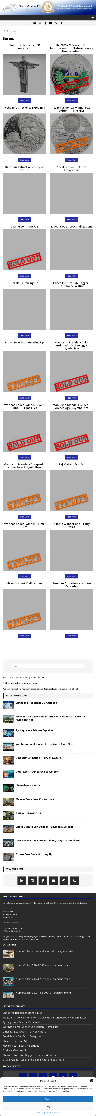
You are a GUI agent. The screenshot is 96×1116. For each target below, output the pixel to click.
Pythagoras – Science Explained (24, 107)
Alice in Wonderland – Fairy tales (72, 525)
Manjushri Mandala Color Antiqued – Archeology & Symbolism (72, 345)
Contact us (7, 922)
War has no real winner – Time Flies (24, 525)
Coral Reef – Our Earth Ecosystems (72, 168)
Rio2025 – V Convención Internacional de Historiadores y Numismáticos (71, 48)
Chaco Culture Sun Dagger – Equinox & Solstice (71, 284)
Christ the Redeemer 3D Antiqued (24, 46)
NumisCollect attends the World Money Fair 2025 (44, 951)
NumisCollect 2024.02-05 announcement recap (43, 979)
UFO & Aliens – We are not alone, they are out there (48, 840)
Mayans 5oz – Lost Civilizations (71, 226)
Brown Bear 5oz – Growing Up (24, 342)
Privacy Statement (53, 1112)
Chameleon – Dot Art (24, 226)
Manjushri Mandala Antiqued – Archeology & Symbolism (24, 466)
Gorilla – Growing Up (24, 283)
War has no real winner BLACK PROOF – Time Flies (24, 406)
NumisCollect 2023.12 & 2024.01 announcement (43, 992)
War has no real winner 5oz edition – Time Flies (72, 109)
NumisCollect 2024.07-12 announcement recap (43, 965)
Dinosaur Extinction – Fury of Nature (24, 168)
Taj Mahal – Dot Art (72, 464)
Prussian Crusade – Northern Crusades (71, 584)
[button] (92, 1080)
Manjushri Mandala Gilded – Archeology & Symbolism (72, 406)
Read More (24, 100)
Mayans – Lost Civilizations (24, 583)
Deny (48, 1106)
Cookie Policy (40, 1112)
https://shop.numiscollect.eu (32, 677)
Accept (48, 1099)
